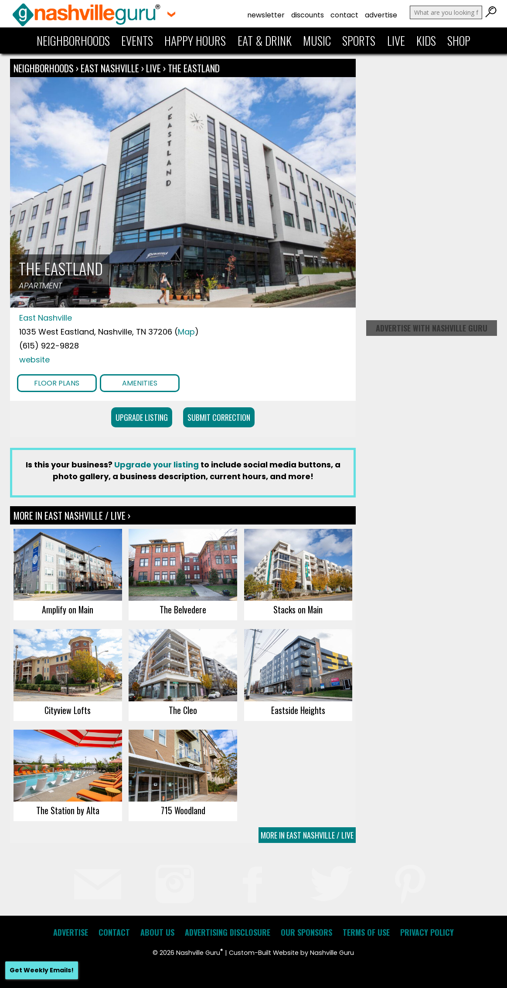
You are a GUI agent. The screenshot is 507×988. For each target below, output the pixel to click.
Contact (344, 15)
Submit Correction (218, 417)
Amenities (139, 383)
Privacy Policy (427, 932)
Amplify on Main (67, 609)
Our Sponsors (306, 932)
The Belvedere (183, 609)
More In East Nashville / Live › (72, 515)
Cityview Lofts (67, 710)
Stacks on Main (298, 609)
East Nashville (111, 68)
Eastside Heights (298, 710)
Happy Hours (195, 40)
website (34, 359)
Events (137, 40)
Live (396, 40)
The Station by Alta (67, 810)
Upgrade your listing (156, 464)
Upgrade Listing (142, 417)
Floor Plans (56, 383)
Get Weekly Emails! (42, 970)
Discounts (307, 15)
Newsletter (266, 15)
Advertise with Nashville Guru (431, 328)
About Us (157, 932)
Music (317, 40)
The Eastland (194, 68)
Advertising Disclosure (227, 932)
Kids (426, 40)
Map (186, 331)
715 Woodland (183, 810)
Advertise (381, 15)
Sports (358, 40)
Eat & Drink (265, 40)
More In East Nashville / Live (307, 835)
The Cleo (183, 710)
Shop (458, 40)
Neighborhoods (73, 40)
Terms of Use (366, 932)
